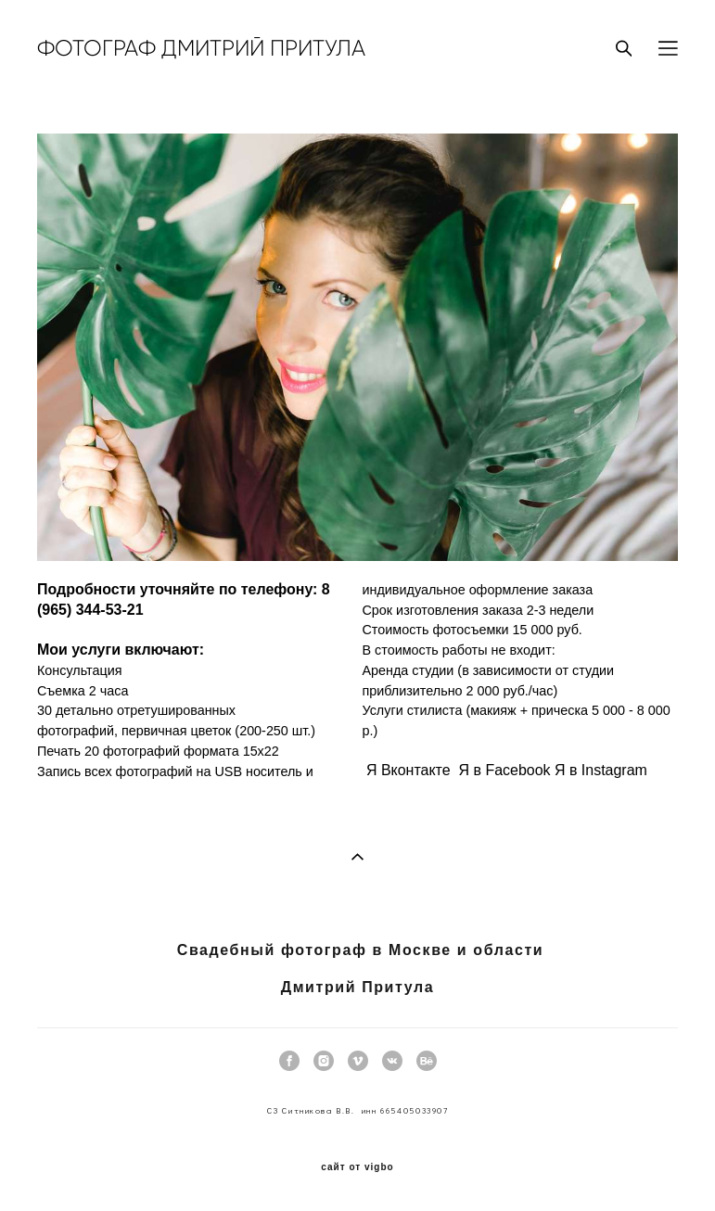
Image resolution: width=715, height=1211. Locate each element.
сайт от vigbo (357, 1167)
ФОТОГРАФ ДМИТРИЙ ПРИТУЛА (201, 48)
